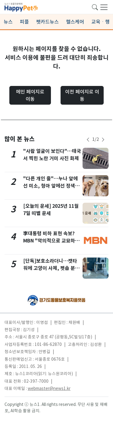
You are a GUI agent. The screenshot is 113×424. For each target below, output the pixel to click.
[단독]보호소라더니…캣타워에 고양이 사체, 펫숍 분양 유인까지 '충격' (51, 268)
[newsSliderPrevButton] (88, 139)
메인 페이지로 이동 (30, 95)
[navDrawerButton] (103, 7)
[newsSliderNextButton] (103, 139)
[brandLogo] (21, 6)
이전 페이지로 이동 (82, 95)
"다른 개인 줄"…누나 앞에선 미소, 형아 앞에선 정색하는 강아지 (51, 186)
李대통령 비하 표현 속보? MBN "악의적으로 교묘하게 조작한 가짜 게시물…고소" (51, 240)
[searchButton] (95, 6)
